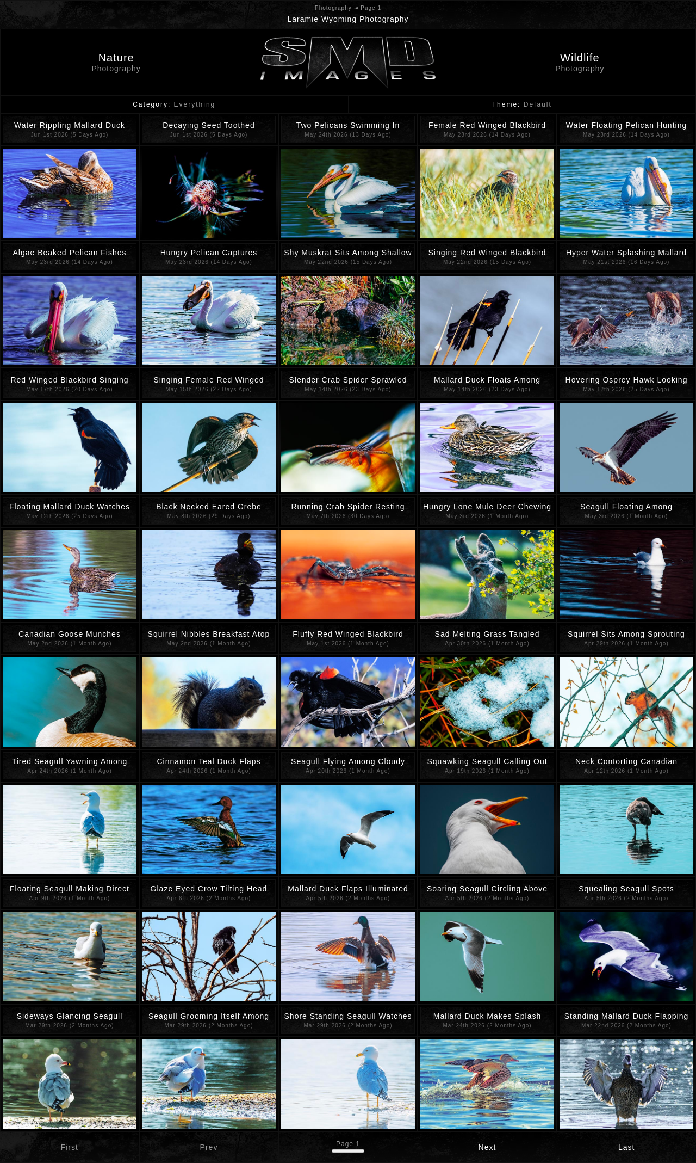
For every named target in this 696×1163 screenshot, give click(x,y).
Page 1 (348, 1144)
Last (626, 1147)
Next (487, 1147)
